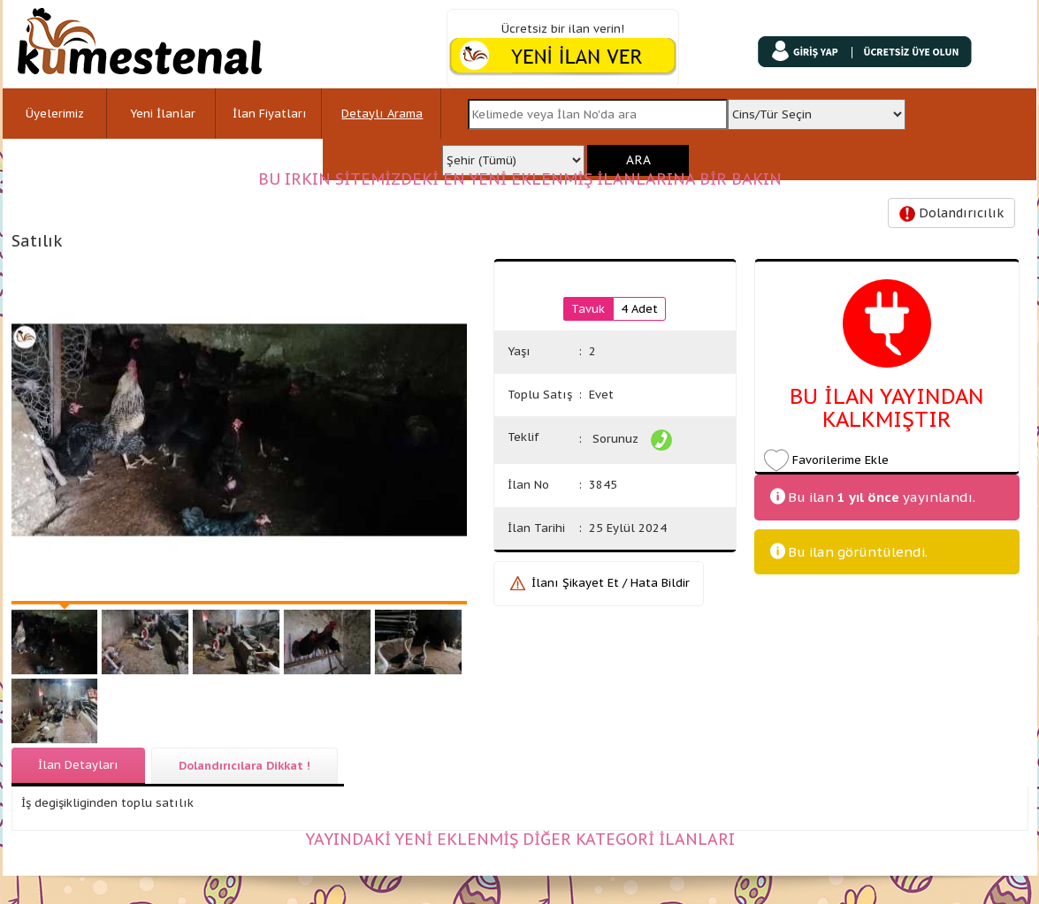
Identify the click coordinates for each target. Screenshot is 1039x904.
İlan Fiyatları (270, 113)
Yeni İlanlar (162, 113)
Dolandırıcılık (951, 213)
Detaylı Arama (382, 113)
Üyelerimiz (55, 113)
